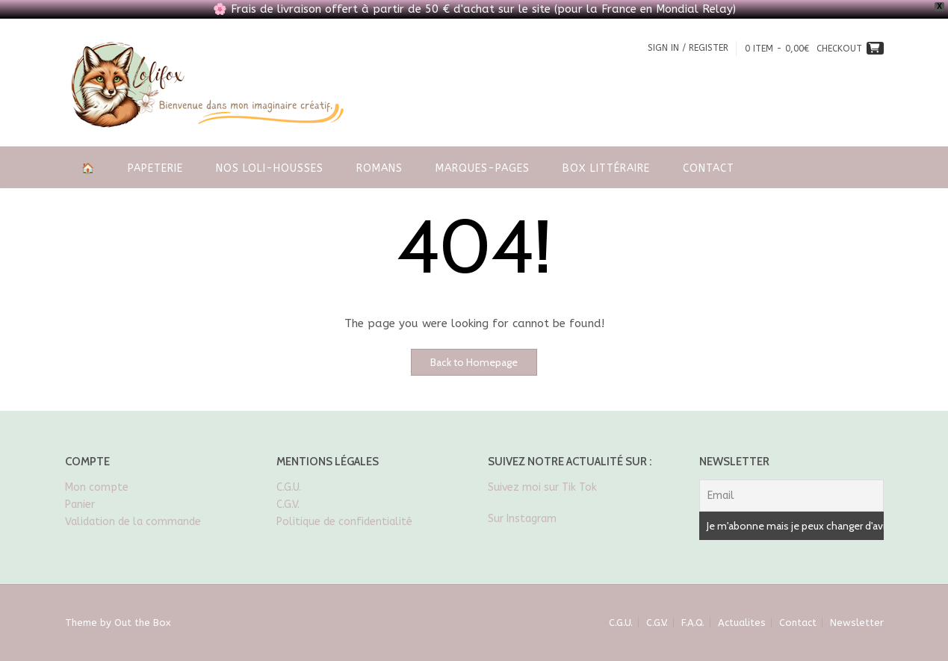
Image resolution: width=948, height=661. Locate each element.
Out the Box (142, 622)
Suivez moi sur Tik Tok (544, 487)
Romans (379, 168)
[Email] (791, 496)
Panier (80, 504)
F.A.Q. (692, 622)
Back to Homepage (474, 362)
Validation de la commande (133, 521)
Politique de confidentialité (344, 521)
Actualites (742, 622)
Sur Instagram (522, 518)
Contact (708, 168)
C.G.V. (288, 504)
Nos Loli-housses (269, 168)
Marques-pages (483, 168)
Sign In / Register (688, 48)
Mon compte (96, 487)
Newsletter (857, 622)
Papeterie (155, 168)
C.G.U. (288, 487)
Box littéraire (606, 168)
